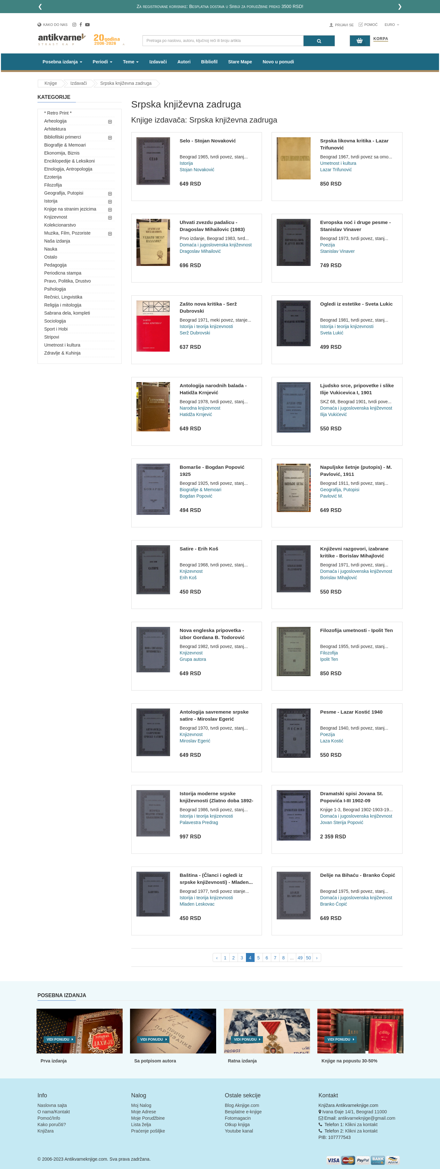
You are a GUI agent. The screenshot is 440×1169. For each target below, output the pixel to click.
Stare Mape (240, 61)
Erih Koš (188, 577)
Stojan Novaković (197, 169)
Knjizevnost (55, 217)
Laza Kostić (331, 740)
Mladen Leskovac (197, 904)
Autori (184, 61)
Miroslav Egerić (195, 740)
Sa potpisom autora (155, 1060)
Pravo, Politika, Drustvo (67, 281)
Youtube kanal (239, 1130)
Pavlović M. (331, 496)
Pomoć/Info (48, 1118)
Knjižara (45, 1130)
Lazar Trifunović (336, 169)
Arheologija (55, 121)
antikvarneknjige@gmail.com (366, 1118)
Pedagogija (55, 265)
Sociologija (55, 321)
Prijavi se (344, 25)
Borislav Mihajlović (338, 577)
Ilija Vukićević (333, 414)
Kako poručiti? (51, 1124)
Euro (392, 25)
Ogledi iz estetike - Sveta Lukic (356, 304)
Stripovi (51, 337)
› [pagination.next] (317, 957)
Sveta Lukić (331, 332)
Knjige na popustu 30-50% (349, 1060)
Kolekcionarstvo (60, 225)
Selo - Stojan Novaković (208, 140)
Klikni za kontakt (361, 1124)
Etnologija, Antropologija (68, 169)
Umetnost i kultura (62, 345)
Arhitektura (55, 129)
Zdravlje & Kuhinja (62, 353)
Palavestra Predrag (199, 822)
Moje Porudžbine (148, 1118)
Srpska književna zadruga (125, 83)
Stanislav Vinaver (337, 251)
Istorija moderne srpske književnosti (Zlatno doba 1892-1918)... (216, 800)
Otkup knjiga (237, 1124)
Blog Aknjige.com (242, 1105)
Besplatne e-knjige (243, 1111)
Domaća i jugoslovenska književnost (216, 244)
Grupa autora (193, 659)
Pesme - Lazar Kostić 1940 (351, 712)
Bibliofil (209, 61)
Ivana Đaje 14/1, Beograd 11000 (354, 1111)
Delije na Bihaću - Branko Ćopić (357, 875)
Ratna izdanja (242, 1060)
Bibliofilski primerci (62, 137)
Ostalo (50, 257)
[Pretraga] (319, 40)
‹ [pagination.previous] (217, 957)
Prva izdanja (54, 1060)
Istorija (50, 201)
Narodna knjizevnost (200, 408)
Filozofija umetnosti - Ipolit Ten (356, 630)
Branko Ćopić (333, 904)
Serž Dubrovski (195, 332)
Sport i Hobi (56, 329)
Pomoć (371, 25)
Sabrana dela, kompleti (67, 313)
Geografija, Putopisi (63, 193)
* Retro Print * (58, 113)
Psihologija (55, 289)
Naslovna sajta (52, 1105)
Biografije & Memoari (65, 145)
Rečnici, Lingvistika (63, 297)
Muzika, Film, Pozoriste (67, 233)
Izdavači (158, 61)
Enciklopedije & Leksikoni (69, 161)
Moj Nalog (141, 1105)
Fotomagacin (238, 1118)
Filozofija (53, 185)
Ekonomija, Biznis (62, 153)
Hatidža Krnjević (196, 414)
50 (308, 957)
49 (300, 957)
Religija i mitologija (62, 305)
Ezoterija (52, 177)
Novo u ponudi (278, 61)
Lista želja (141, 1124)
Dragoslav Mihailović (200, 251)
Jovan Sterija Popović (341, 822)
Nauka (50, 249)
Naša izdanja (57, 241)
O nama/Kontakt (53, 1111)
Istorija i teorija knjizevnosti (206, 326)
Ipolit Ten (329, 659)
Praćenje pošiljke (148, 1130)
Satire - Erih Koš (199, 548)
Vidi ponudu (58, 1039)
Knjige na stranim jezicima (70, 209)
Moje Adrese (143, 1111)
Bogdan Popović (196, 496)
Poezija (327, 244)
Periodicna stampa (62, 273)
